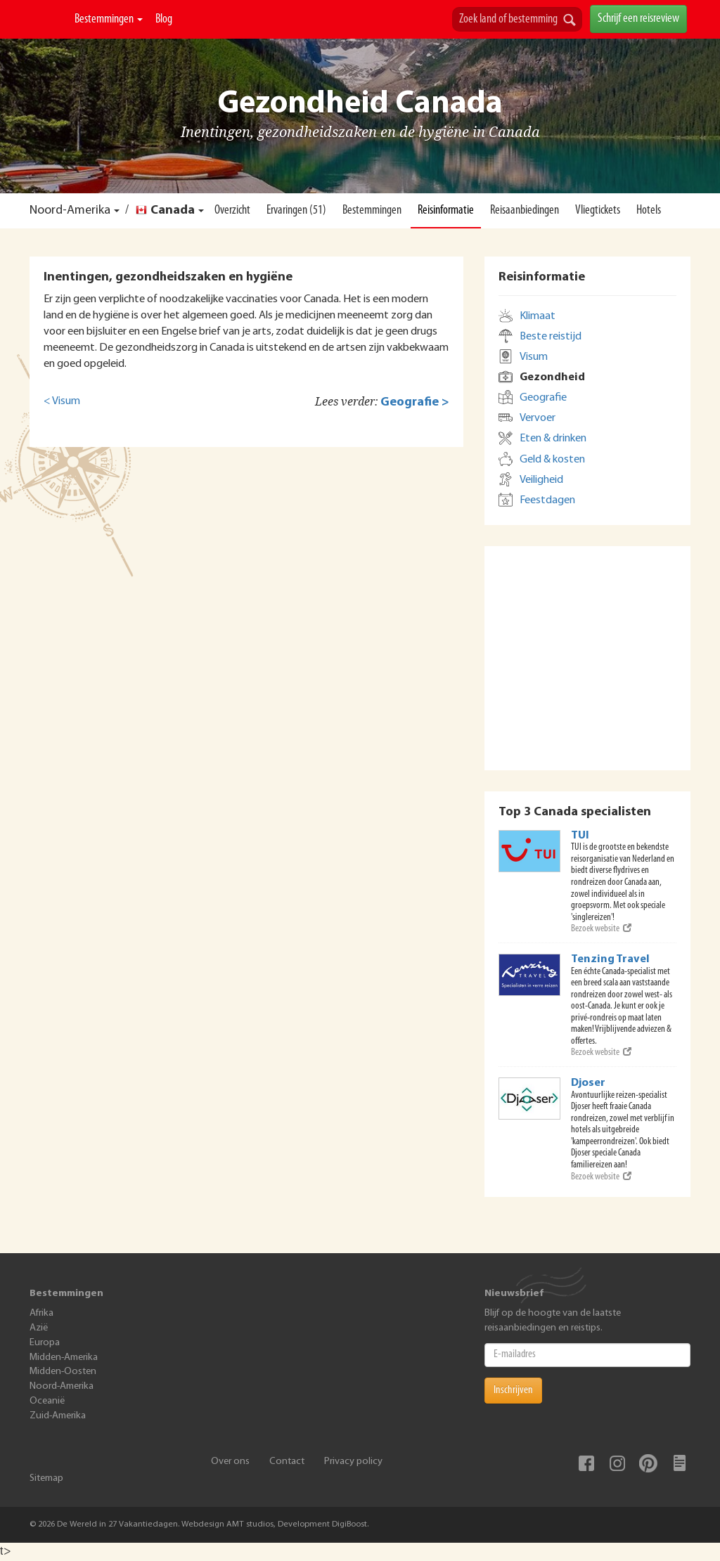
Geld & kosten (552, 459)
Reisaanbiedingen (524, 210)
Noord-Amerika (70, 210)
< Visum (62, 401)
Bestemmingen (109, 19)
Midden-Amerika (64, 1357)
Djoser (588, 1083)
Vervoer (537, 418)
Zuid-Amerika (58, 1416)
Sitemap (46, 1478)
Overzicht (232, 210)
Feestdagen (547, 500)
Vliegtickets (597, 210)
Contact (286, 1461)
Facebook (586, 1463)
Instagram (617, 1463)
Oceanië (47, 1401)
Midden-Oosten (63, 1371)
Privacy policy (353, 1461)
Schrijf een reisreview (638, 18)
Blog (163, 19)
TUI (580, 835)
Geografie (543, 397)
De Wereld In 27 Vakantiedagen (49, 19)
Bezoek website (601, 929)
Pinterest (648, 1463)
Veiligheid (541, 480)
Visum (534, 357)
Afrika (41, 1313)
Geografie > (414, 402)
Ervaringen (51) (296, 210)
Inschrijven (513, 1390)
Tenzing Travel (610, 959)
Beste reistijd (550, 336)
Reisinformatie (446, 210)
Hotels (648, 210)
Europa (45, 1342)
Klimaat (537, 316)
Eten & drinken (553, 438)
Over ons (230, 1461)
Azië (39, 1328)
